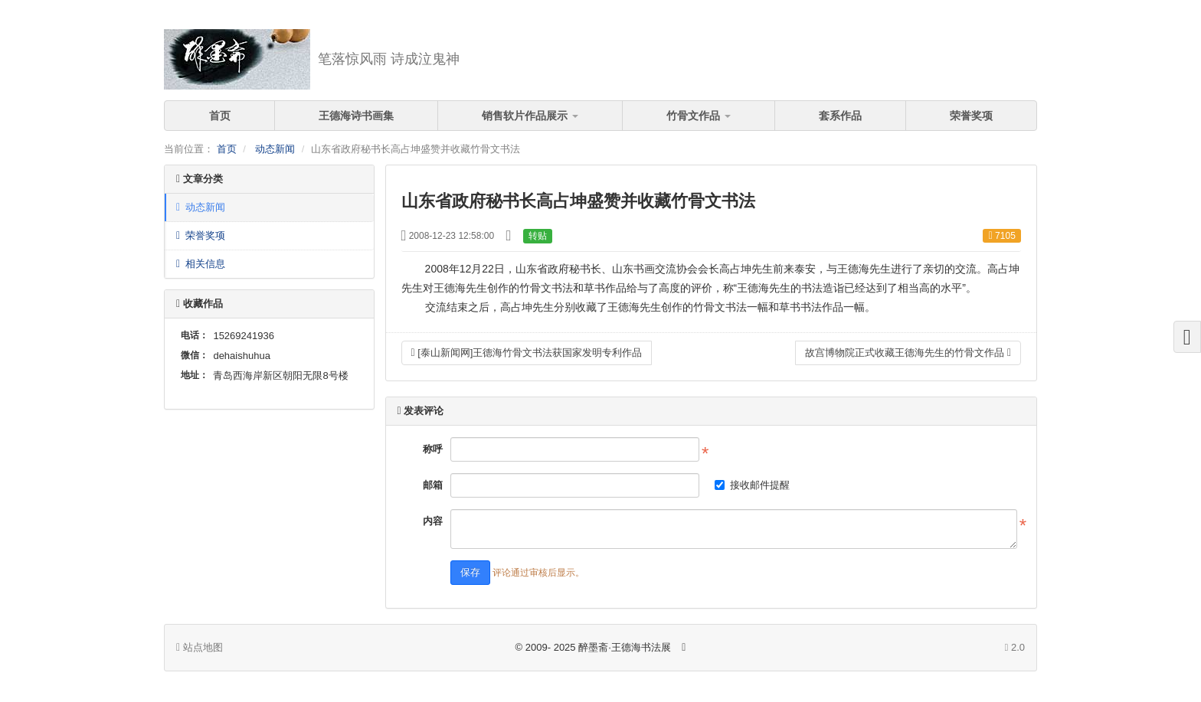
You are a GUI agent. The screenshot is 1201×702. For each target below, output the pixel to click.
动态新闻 (275, 149)
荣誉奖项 (971, 115)
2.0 (1015, 648)
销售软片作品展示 (530, 115)
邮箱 (433, 485)
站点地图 (199, 647)
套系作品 (840, 115)
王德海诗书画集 (356, 115)
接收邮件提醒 (752, 485)
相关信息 (200, 263)
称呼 (433, 449)
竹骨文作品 (698, 115)
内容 (433, 521)
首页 (220, 115)
